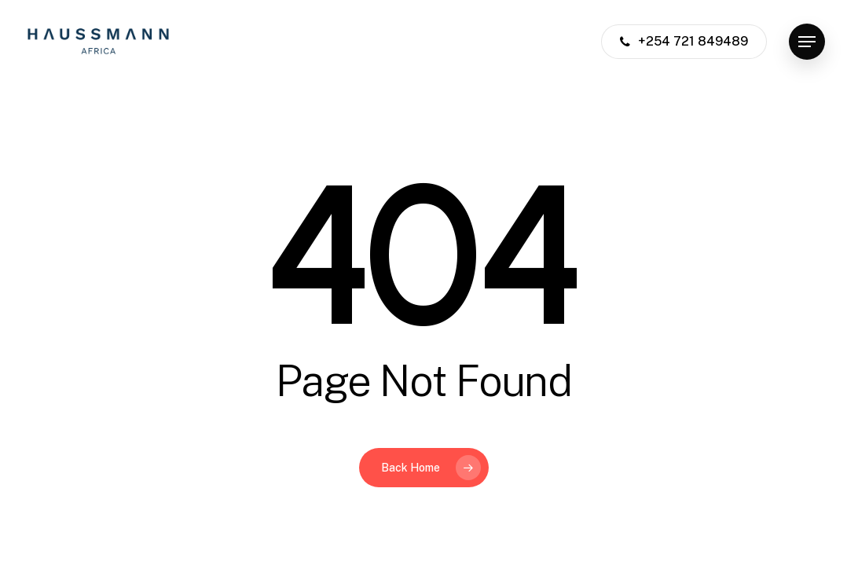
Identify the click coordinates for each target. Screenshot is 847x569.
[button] (807, 42)
